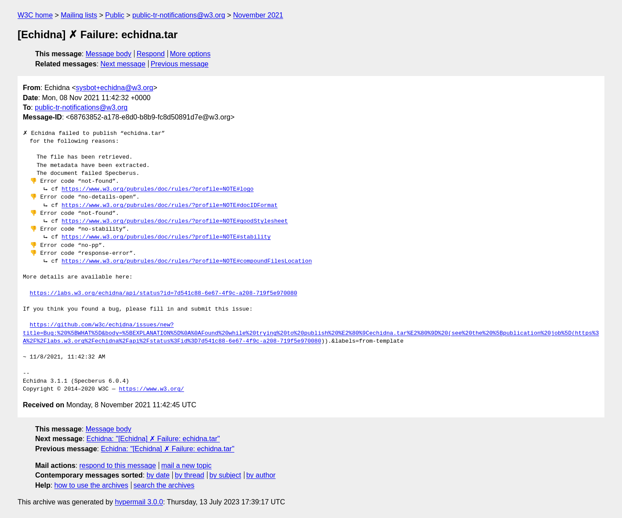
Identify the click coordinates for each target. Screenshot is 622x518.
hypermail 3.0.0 (139, 502)
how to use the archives (91, 485)
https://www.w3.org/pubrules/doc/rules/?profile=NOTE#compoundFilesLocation (187, 261)
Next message (123, 64)
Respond (151, 54)
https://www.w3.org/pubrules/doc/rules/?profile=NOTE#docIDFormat (169, 206)
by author (261, 475)
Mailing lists (79, 15)
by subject (225, 475)
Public (114, 15)
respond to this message (117, 465)
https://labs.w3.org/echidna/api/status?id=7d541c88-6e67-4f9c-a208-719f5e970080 (163, 293)
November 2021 (258, 15)
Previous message (180, 64)
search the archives (164, 485)
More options (190, 54)
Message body (108, 54)
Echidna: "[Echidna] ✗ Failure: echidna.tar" (153, 438)
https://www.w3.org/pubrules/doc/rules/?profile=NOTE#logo (158, 189)
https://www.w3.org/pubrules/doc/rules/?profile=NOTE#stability (166, 237)
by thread (189, 475)
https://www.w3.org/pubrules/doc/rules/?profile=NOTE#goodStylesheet (175, 221)
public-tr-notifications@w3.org (178, 15)
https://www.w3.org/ (151, 389)
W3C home (35, 15)
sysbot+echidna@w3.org (114, 87)
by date (157, 475)
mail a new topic (186, 465)
